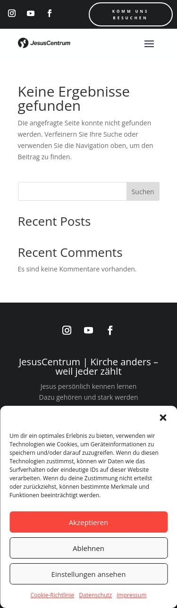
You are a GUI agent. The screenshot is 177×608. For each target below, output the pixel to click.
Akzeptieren (88, 522)
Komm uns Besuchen (130, 14)
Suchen (143, 191)
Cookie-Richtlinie (52, 595)
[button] (163, 417)
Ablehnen (88, 548)
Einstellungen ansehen (88, 574)
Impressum (131, 595)
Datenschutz (95, 595)
